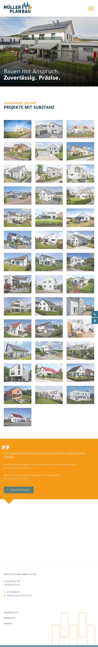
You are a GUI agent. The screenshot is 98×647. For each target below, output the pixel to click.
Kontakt (8, 623)
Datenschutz (11, 612)
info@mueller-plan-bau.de (19, 595)
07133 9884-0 (13, 592)
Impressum (9, 618)
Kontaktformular (20, 500)
